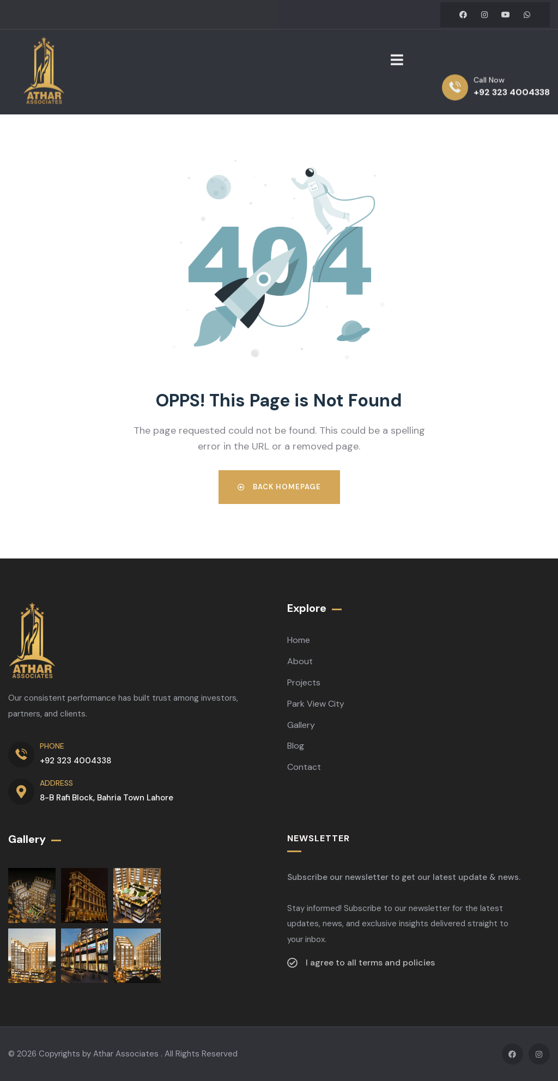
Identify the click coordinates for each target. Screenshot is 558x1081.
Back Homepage (279, 486)
